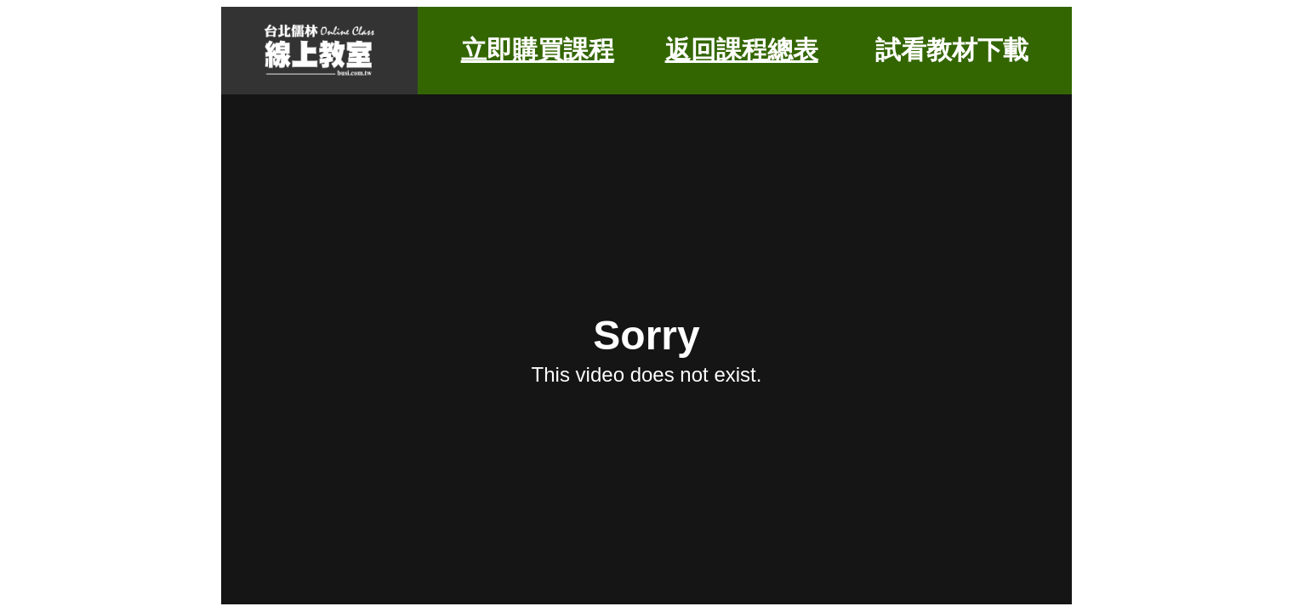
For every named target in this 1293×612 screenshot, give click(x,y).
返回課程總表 (741, 50)
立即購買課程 (537, 50)
